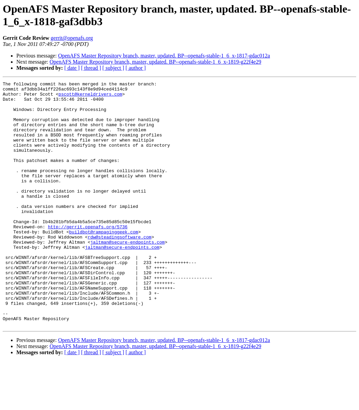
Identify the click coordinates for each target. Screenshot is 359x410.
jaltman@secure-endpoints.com (127, 275)
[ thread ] (91, 68)
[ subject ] (113, 68)
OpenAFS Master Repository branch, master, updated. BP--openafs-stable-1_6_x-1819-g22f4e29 (155, 62)
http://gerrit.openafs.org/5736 (88, 256)
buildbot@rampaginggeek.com (103, 262)
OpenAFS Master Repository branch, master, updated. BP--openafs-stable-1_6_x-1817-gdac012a (164, 56)
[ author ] (136, 68)
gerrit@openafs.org (72, 38)
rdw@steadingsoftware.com (119, 268)
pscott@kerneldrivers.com (90, 97)
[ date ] (72, 68)
